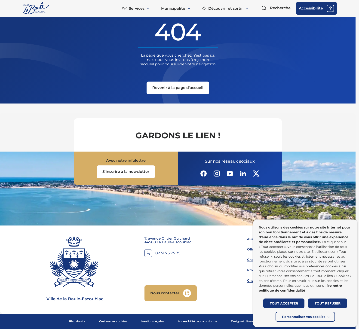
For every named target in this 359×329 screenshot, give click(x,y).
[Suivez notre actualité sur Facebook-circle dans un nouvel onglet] (203, 173)
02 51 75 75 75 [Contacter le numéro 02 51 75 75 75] (167, 253)
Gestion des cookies (113, 321)
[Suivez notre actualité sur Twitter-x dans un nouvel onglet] (256, 173)
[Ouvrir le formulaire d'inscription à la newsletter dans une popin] (126, 171)
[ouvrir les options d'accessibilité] (316, 8)
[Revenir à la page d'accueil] (178, 88)
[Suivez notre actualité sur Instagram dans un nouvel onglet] (216, 173)
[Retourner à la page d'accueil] (36, 8)
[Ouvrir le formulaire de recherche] (276, 8)
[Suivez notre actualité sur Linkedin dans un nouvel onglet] (243, 173)
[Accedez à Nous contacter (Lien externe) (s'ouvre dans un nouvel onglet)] (170, 293)
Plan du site (77, 321)
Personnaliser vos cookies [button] (303, 317)
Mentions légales (152, 321)
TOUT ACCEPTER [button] (284, 303)
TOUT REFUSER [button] (328, 303)
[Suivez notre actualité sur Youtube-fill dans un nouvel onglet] (229, 173)
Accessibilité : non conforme (197, 321)
